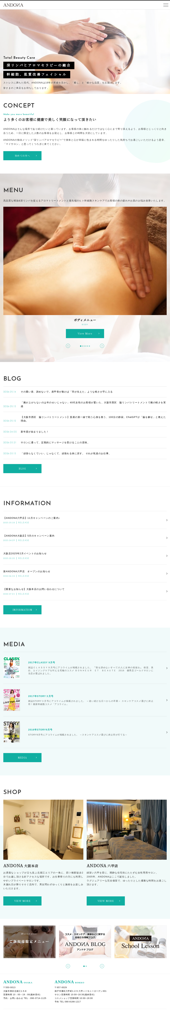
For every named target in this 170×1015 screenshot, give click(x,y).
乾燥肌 (117, 951)
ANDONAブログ (19, 947)
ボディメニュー (118, 942)
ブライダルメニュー (121, 961)
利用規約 (13, 998)
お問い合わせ (16, 970)
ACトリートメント (63, 947)
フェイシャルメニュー (61, 942)
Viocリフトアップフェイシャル (70, 956)
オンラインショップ (21, 984)
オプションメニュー (121, 956)
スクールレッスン (18, 989)
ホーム (8, 942)
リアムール (58, 970)
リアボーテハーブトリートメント (71, 975)
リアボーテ (58, 951)
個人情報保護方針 (20, 993)
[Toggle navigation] (166, 5)
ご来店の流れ (16, 965)
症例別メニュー (118, 947)
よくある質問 (16, 961)
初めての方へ (17, 951)
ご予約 (12, 956)
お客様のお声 (16, 975)
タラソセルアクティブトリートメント (74, 961)
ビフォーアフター (18, 979)
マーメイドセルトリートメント (70, 965)
